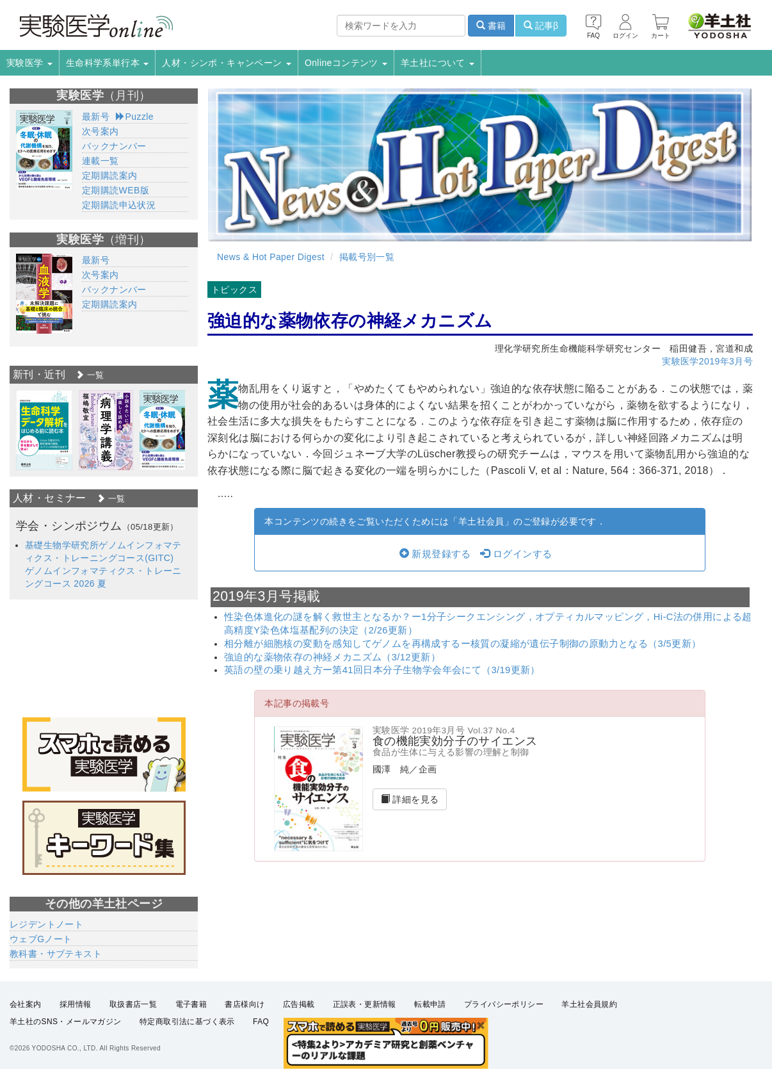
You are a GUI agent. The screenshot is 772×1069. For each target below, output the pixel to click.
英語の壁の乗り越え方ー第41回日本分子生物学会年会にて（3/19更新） (382, 670)
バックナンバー (114, 146)
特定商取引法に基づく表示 (187, 1021)
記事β (541, 25)
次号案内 (100, 131)
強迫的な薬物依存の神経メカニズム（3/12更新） (332, 657)
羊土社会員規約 (589, 1004)
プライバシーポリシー (503, 1004)
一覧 (90, 375)
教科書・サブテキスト (56, 954)
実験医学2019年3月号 (707, 361)
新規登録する (435, 554)
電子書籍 (191, 1004)
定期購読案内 (109, 175)
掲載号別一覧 (366, 257)
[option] (44, 430)
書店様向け (244, 1004)
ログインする (516, 554)
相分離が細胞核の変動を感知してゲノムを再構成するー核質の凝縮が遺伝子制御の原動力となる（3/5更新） (462, 644)
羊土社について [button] (437, 63)
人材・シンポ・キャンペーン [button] (226, 63)
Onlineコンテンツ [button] (346, 63)
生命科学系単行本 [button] (107, 63)
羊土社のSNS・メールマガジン (66, 1021)
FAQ (261, 1021)
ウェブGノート (41, 939)
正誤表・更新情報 (364, 1004)
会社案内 (26, 1004)
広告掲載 (299, 1004)
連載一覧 (100, 161)
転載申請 (430, 1004)
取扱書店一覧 (133, 1004)
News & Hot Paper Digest (271, 257)
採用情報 (76, 1004)
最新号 (95, 116)
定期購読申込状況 (119, 205)
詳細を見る (410, 799)
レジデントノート (46, 924)
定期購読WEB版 (115, 190)
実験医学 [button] (29, 63)
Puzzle (135, 116)
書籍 (491, 25)
